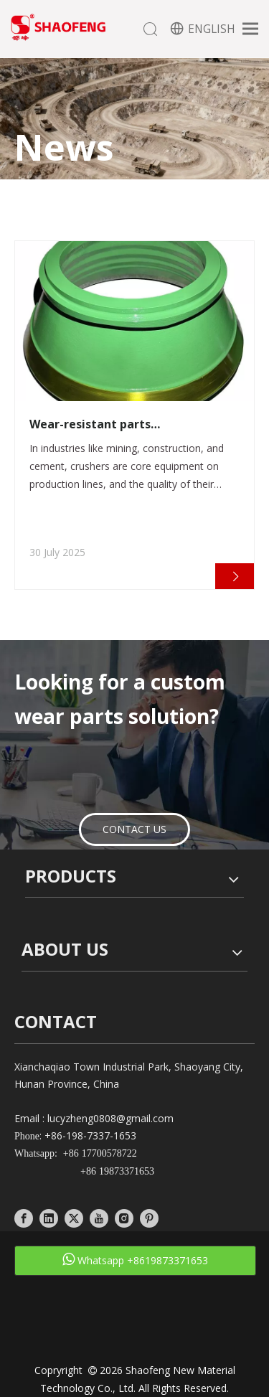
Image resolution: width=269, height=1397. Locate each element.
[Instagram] (124, 1218)
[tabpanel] (134, 415)
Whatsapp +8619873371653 (135, 1259)
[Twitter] (74, 1218)
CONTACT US (134, 829)
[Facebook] (23, 1218)
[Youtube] (99, 1218)
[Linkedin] (48, 1218)
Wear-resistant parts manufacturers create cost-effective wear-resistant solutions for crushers (128, 424)
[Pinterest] (149, 1218)
